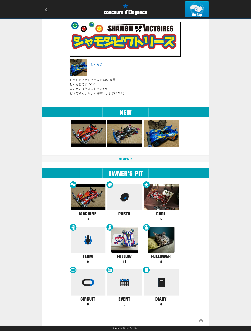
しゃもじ (96, 64)
